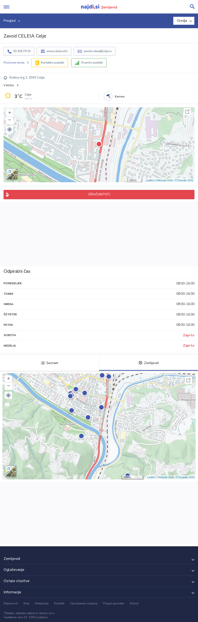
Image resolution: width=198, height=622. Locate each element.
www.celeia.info (57, 51)
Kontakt (59, 603)
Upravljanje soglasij (83, 603)
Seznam (49, 363)
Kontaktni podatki (52, 62)
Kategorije (41, 603)
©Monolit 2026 (164, 180)
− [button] (9, 120)
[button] (9, 129)
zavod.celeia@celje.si (97, 51)
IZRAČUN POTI (99, 194)
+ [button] (9, 113)
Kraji (26, 603)
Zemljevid (149, 363)
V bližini (9, 85)
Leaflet (150, 180)
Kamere (120, 96)
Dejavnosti (11, 603)
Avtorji (134, 603)
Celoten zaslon (187, 111)
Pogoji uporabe (113, 603)
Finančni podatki (92, 62)
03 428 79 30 (22, 51)
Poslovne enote (14, 62)
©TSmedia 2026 (183, 180)
